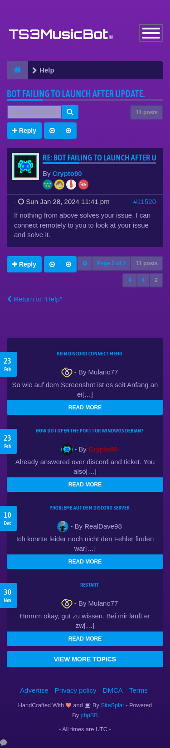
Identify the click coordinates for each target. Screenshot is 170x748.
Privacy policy (76, 690)
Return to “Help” (34, 299)
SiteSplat (111, 705)
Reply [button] (24, 130)
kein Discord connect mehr (89, 353)
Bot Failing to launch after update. (76, 93)
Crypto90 (67, 173)
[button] (129, 280)
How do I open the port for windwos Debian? (90, 430)
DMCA (113, 690)
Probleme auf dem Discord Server (89, 508)
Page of (111, 263)
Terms (138, 690)
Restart (89, 585)
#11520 (144, 201)
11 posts (147, 112)
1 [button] (143, 280)
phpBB (89, 715)
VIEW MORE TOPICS (85, 659)
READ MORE (85, 407)
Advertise (34, 690)
